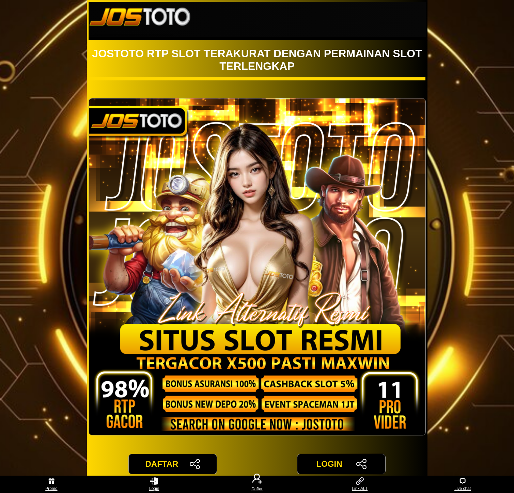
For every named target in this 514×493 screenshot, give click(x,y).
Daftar (257, 484)
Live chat (462, 484)
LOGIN (341, 464)
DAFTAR (172, 464)
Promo (51, 484)
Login (154, 484)
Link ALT (360, 484)
